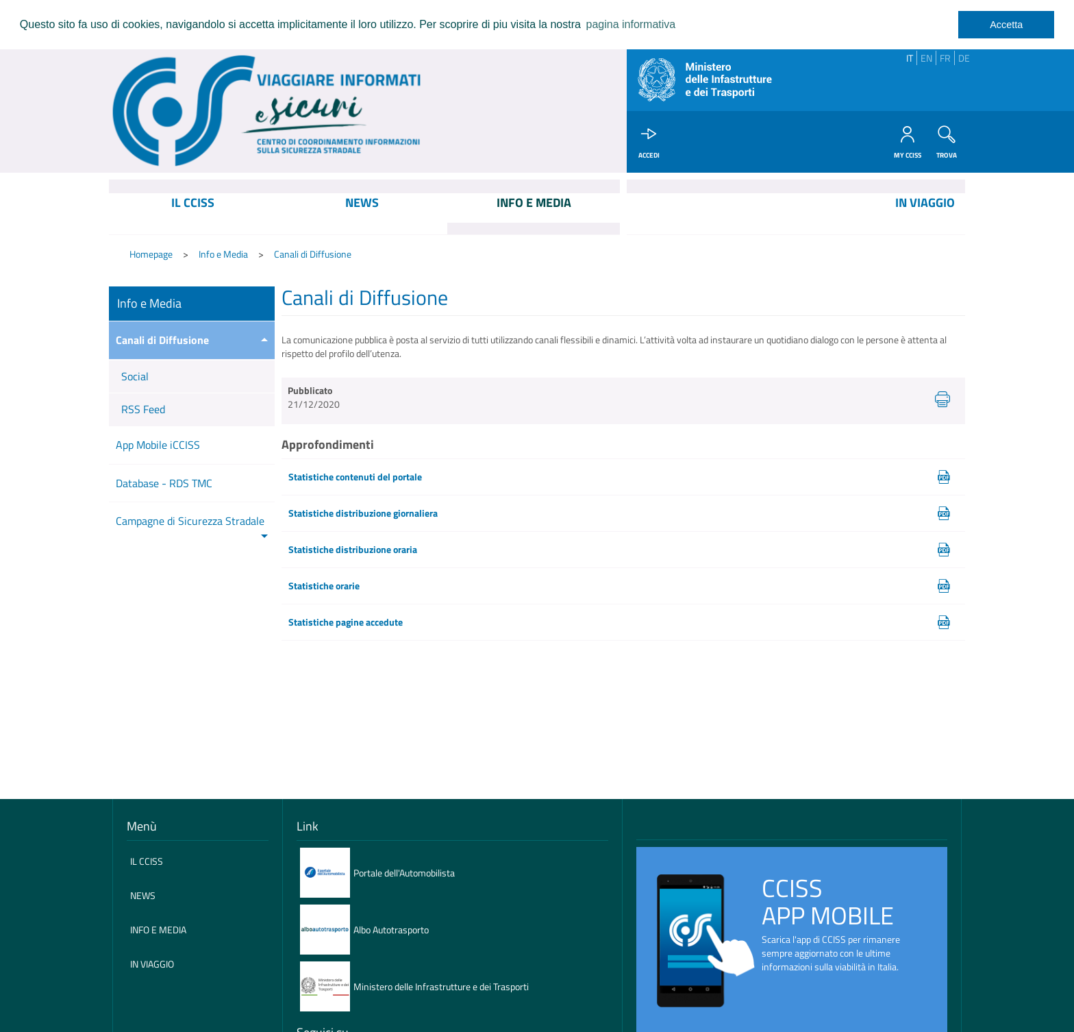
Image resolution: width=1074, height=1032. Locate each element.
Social (135, 376)
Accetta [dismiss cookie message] (1006, 24)
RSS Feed (143, 409)
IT (909, 58)
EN (926, 58)
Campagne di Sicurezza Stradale (190, 521)
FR (945, 58)
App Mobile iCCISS (158, 445)
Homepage (151, 254)
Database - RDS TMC (164, 483)
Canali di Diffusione (312, 254)
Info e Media (223, 254)
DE (964, 58)
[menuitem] (193, 213)
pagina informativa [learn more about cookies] (630, 24)
